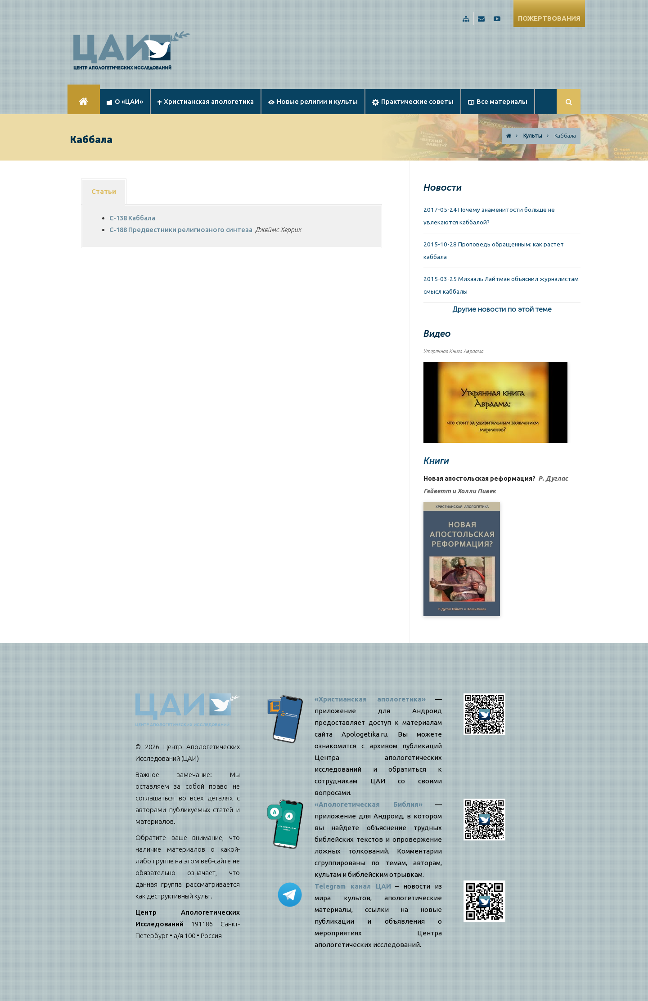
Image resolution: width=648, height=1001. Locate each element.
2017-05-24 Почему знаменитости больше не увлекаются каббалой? (489, 216)
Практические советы (413, 102)
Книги (436, 461)
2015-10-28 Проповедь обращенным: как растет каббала (493, 250)
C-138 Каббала (132, 218)
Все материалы (497, 101)
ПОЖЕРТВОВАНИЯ (549, 18)
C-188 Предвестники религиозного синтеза (180, 229)
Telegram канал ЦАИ (353, 886)
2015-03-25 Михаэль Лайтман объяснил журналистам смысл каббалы (501, 285)
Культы (532, 136)
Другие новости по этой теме (502, 309)
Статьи (103, 191)
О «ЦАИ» (125, 101)
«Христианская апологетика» (370, 699)
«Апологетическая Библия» (369, 804)
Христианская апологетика (206, 101)
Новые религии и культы (313, 101)
